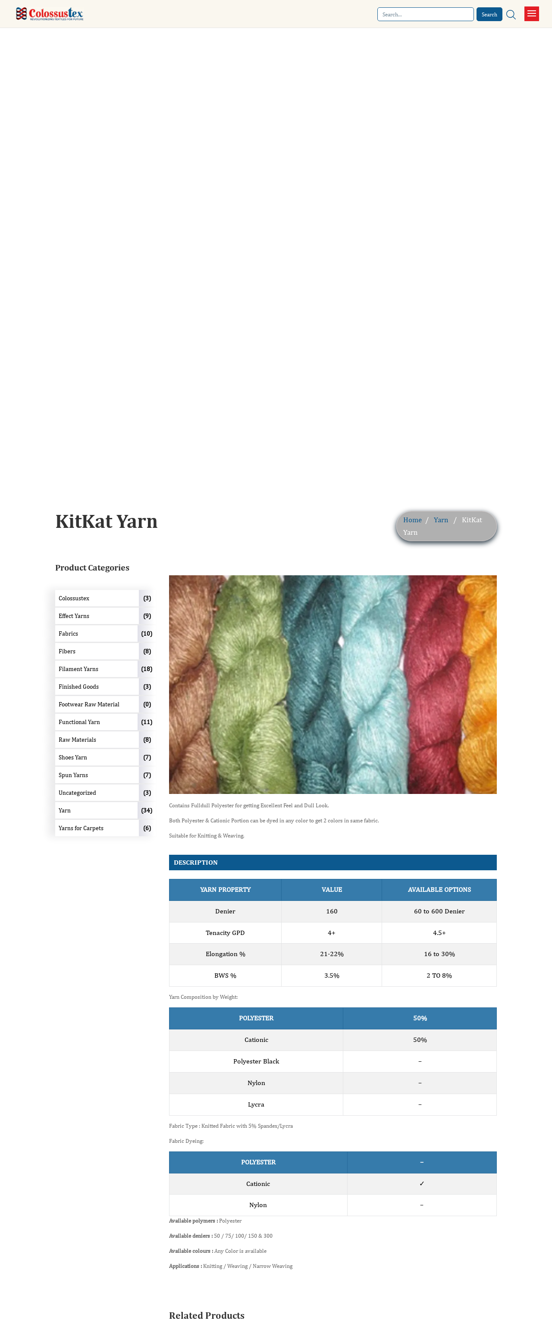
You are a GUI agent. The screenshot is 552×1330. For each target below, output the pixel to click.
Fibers (67, 651)
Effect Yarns (74, 615)
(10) (146, 633)
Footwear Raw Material (89, 704)
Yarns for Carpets (81, 828)
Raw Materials (77, 739)
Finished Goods (79, 686)
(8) (147, 651)
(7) (147, 757)
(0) (147, 704)
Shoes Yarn (73, 757)
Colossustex (74, 598)
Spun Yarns (73, 775)
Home (412, 519)
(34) (146, 810)
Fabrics (68, 633)
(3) (147, 598)
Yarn (441, 519)
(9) (147, 615)
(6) (147, 828)
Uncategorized (77, 792)
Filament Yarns (78, 668)
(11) (146, 721)
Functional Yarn (79, 721)
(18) (146, 668)
